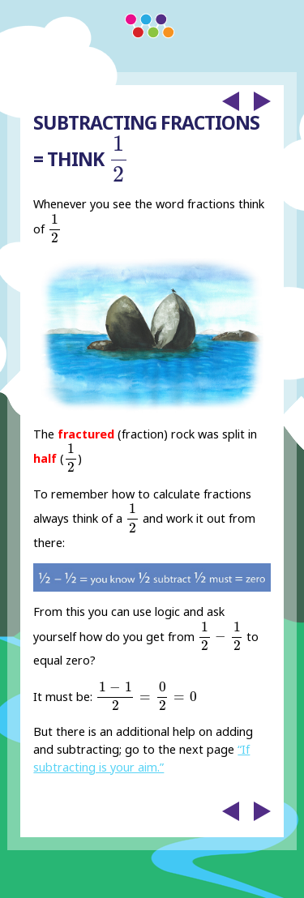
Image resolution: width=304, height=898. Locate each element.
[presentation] (118, 159)
